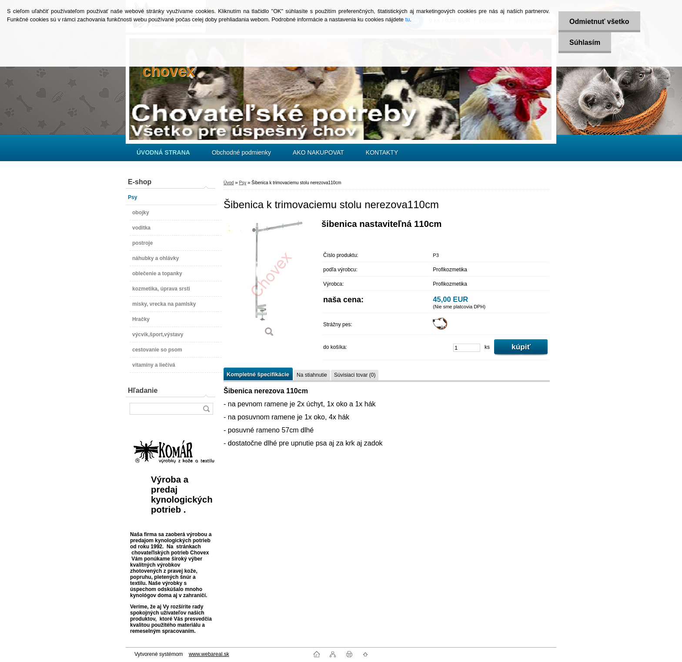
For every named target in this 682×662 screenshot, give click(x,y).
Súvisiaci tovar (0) (354, 375)
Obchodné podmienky (241, 152)
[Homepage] (163, 152)
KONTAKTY (382, 152)
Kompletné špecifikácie (258, 374)
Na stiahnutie (312, 375)
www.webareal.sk (209, 654)
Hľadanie (142, 390)
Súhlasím (584, 42)
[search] (206, 408)
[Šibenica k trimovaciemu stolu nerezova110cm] (269, 281)
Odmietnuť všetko (599, 21)
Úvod (229, 182)
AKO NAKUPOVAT (318, 152)
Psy (242, 182)
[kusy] (466, 348)
